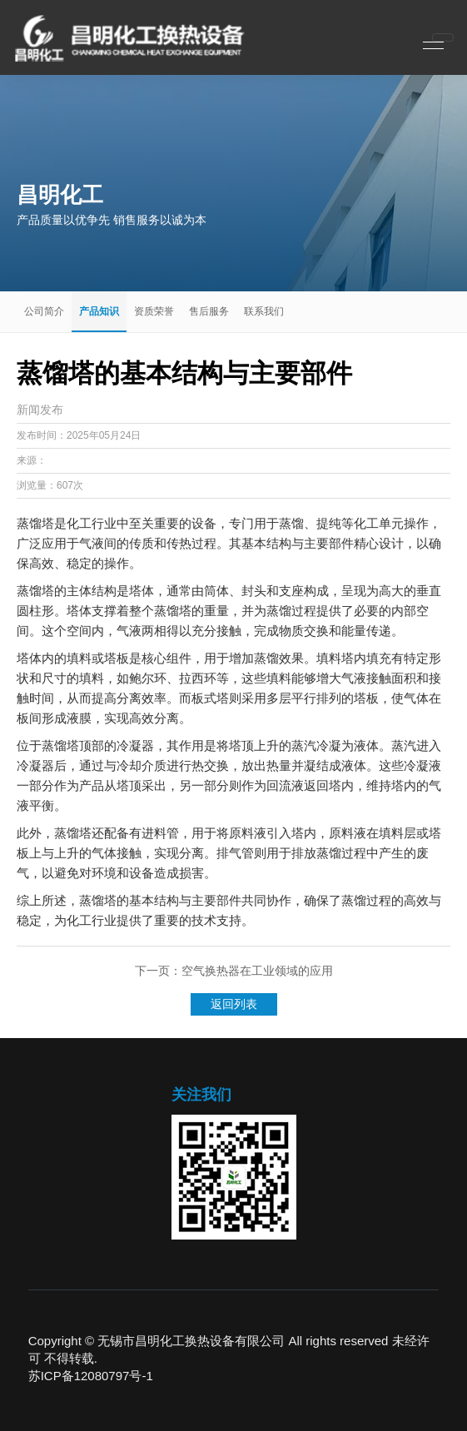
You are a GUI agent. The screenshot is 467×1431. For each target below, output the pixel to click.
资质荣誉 (154, 311)
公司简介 (44, 311)
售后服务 (209, 311)
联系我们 (264, 311)
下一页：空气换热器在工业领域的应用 (234, 970)
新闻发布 (40, 409)
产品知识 (99, 311)
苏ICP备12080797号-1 (90, 1376)
